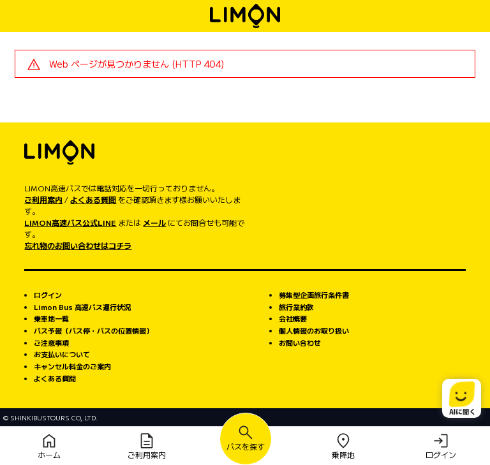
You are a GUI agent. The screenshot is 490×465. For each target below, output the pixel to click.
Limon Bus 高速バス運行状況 (82, 307)
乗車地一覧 (51, 318)
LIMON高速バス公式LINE (70, 222)
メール (154, 222)
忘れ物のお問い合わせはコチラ (77, 245)
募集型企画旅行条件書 (314, 295)
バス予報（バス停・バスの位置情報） (93, 330)
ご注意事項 (51, 342)
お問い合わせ (300, 342)
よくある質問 (93, 199)
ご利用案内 (43, 199)
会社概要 (293, 318)
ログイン (48, 295)
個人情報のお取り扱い (314, 330)
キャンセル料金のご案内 (72, 366)
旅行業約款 (296, 307)
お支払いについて (62, 354)
